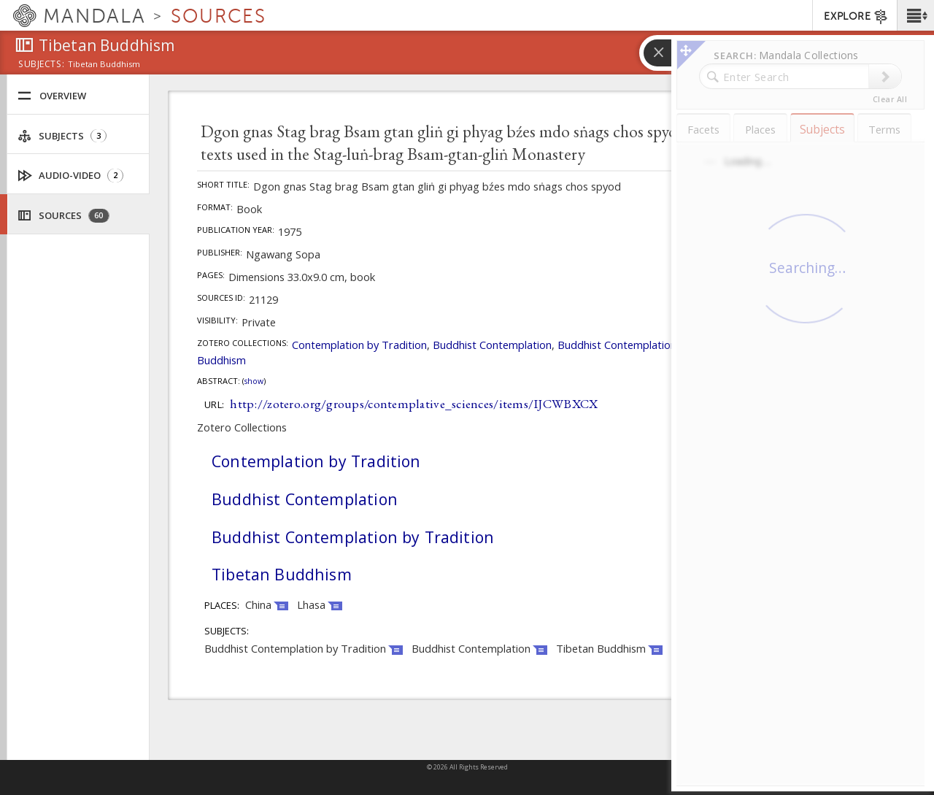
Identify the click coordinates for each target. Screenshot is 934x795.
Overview (52, 96)
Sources (63, 216)
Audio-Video (70, 176)
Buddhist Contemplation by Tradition (648, 344)
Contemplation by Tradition (359, 344)
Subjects (62, 136)
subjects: (41, 65)
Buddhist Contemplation (492, 344)
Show (253, 381)
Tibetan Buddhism (282, 574)
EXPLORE (856, 16)
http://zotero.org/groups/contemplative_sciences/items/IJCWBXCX (414, 403)
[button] (915, 15)
